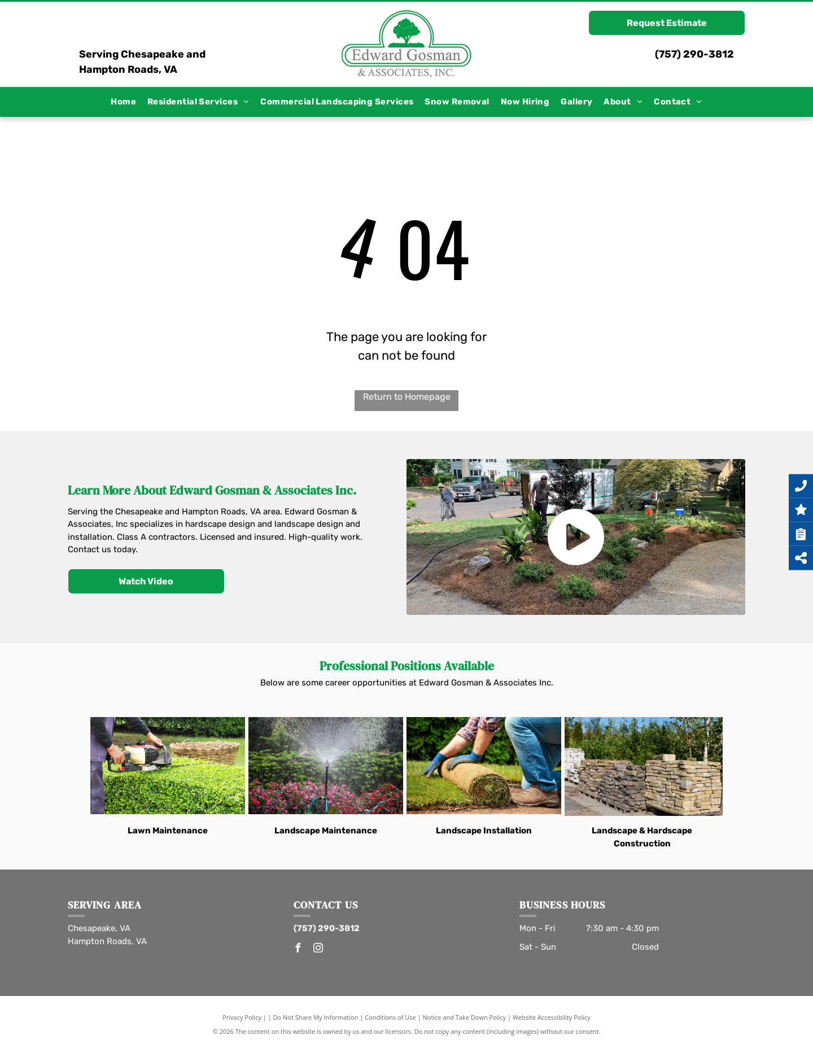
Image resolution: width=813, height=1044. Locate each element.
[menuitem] (123, 102)
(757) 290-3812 (694, 54)
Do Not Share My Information (316, 1017)
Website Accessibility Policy (552, 1017)
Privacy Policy (241, 1017)
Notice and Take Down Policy (464, 1017)
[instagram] (318, 949)
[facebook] (298, 949)
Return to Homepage (407, 396)
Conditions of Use (390, 1017)
